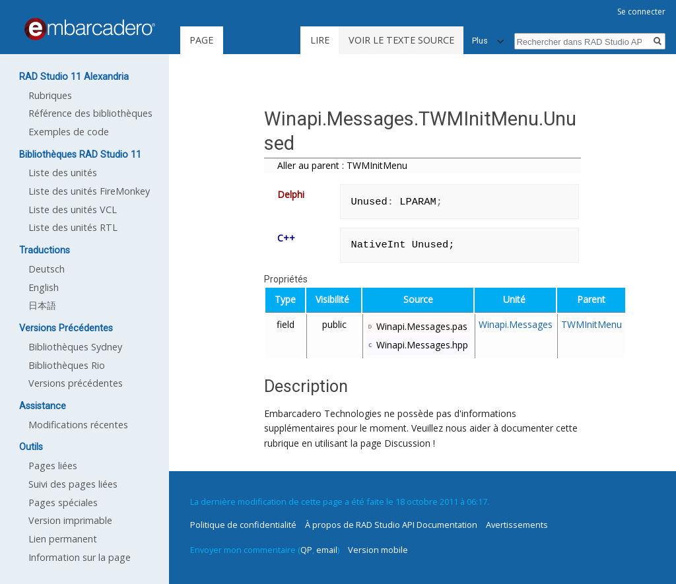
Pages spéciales (63, 502)
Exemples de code (68, 131)
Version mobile (378, 550)
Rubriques (50, 95)
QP (306, 550)
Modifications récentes (78, 424)
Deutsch (46, 269)
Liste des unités (62, 172)
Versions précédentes (75, 383)
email (326, 550)
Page (201, 40)
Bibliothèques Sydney (75, 347)
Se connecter (641, 11)
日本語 (42, 305)
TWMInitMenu (591, 324)
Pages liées (52, 465)
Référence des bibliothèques (90, 113)
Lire (319, 40)
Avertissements (517, 525)
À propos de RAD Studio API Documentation (391, 525)
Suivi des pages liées (73, 484)
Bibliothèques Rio (66, 365)
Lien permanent (62, 539)
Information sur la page (79, 557)
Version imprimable (70, 520)
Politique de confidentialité (243, 525)
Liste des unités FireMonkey (89, 191)
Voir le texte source (401, 40)
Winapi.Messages (516, 324)
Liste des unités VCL (72, 209)
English (43, 287)
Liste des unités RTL (73, 227)
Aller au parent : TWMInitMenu (342, 165)
